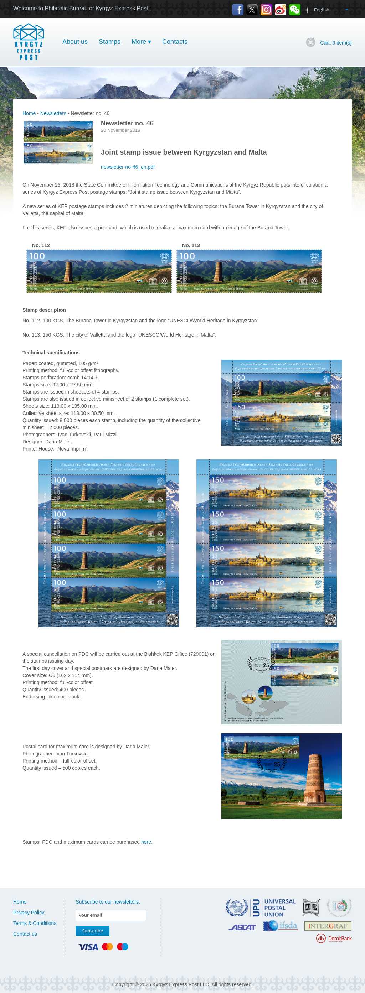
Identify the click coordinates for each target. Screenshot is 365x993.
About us (75, 41)
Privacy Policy (28, 912)
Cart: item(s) (336, 43)
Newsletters (53, 113)
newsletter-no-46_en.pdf (128, 167)
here (146, 842)
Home (29, 113)
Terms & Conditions (34, 923)
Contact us (25, 934)
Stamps (109, 41)
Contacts (174, 41)
